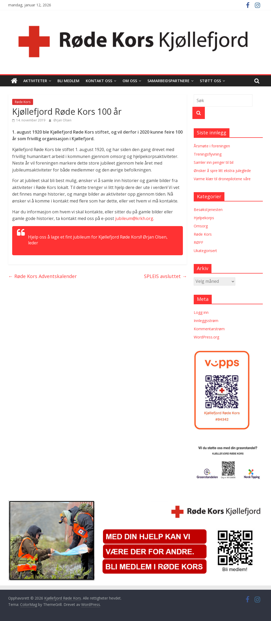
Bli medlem (68, 80)
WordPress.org (206, 337)
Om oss (130, 80)
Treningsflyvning (208, 154)
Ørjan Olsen (62, 120)
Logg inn (201, 312)
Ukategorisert (205, 250)
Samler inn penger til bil (213, 162)
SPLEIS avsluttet (165, 276)
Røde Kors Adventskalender (42, 276)
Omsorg (201, 225)
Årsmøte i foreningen (212, 145)
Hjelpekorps (204, 217)
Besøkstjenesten (208, 209)
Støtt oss (210, 80)
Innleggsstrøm (206, 320)
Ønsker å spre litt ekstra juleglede (222, 170)
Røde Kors (22, 102)
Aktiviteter (35, 80)
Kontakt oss (99, 80)
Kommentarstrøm (209, 328)
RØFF (198, 242)
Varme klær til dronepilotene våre (222, 178)
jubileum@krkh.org (134, 218)
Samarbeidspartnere (168, 80)
